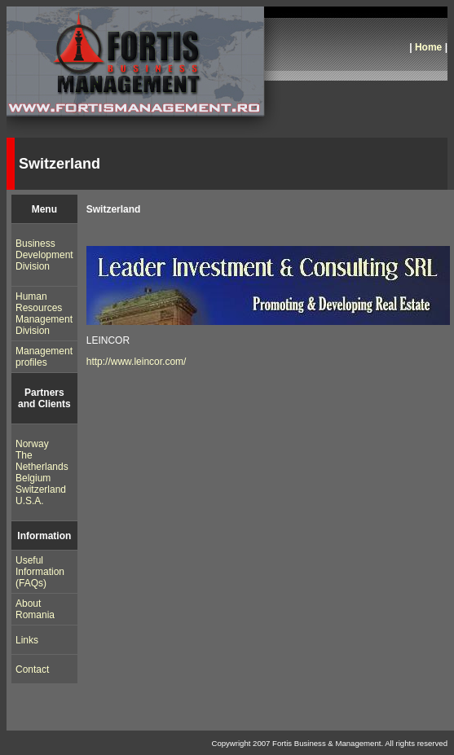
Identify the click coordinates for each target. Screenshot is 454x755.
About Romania (35, 609)
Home (428, 47)
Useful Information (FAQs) (39, 572)
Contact (32, 669)
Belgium (33, 478)
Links (26, 640)
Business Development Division (44, 255)
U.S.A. (29, 501)
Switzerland (40, 489)
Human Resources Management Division (44, 313)
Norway (32, 444)
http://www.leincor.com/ (136, 361)
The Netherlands (41, 461)
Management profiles (44, 356)
